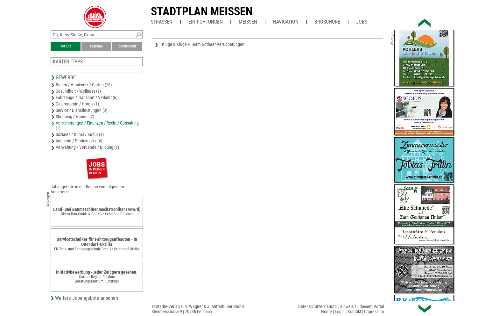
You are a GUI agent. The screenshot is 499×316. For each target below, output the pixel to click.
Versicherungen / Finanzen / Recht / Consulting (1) (97, 125)
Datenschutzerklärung (317, 306)
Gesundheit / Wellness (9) (78, 91)
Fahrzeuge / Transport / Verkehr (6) (86, 97)
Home (326, 311)
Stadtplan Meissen (202, 11)
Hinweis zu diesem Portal (362, 306)
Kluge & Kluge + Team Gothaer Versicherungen (203, 44)
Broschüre (327, 22)
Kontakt (354, 311)
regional (96, 46)
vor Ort (65, 46)
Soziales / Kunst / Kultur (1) (80, 134)
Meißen (248, 22)
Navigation (286, 22)
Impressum (374, 311)
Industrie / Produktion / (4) (79, 140)
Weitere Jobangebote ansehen (86, 298)
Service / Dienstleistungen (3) (81, 110)
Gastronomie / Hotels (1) (77, 103)
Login (340, 311)
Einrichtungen (205, 22)
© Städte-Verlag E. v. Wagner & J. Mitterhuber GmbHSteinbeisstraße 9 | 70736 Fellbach (197, 309)
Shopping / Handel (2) (75, 116)
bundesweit (127, 46)
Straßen (161, 22)
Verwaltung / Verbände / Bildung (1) (87, 147)
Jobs (361, 22)
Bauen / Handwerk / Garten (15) (84, 84)
